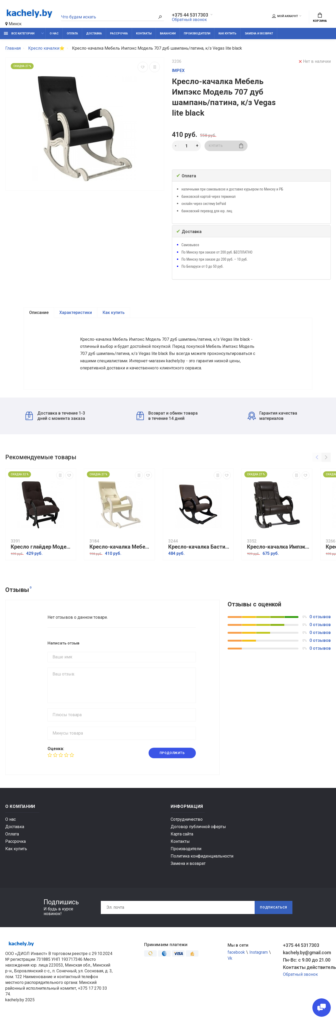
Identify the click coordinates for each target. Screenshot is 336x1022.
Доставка (94, 33)
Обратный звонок (189, 19)
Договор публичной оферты (198, 827)
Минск (13, 23)
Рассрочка (119, 33)
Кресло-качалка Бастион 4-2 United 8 (199, 548)
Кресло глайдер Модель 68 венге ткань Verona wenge (42, 548)
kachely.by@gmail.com (307, 954)
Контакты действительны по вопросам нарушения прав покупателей (307, 968)
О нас (54, 33)
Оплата (72, 33)
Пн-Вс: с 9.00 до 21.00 (306, 961)
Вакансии (168, 33)
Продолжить (172, 754)
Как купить (227, 33)
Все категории (19, 33)
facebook (236, 953)
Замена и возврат (259, 33)
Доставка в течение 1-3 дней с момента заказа (55, 417)
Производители (197, 33)
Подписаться (273, 909)
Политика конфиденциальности (202, 857)
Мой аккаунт (285, 16)
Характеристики (75, 312)
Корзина (320, 18)
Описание (39, 312)
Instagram (258, 953)
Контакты (144, 33)
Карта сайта (182, 835)
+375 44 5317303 (190, 15)
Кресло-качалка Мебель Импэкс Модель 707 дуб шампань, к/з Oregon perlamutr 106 (121, 548)
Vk (230, 959)
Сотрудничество (187, 820)
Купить (226, 145)
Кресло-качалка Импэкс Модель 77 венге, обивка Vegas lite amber (278, 548)
